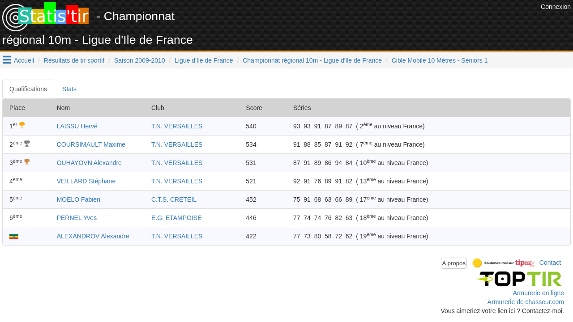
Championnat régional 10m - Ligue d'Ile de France (312, 60)
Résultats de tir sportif (74, 60)
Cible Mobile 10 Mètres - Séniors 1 (440, 60)
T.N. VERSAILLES (176, 126)
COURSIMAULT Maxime (91, 144)
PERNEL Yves (77, 217)
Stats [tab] (69, 89)
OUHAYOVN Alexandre (89, 162)
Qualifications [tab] (28, 89)
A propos (454, 263)
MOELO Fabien (78, 199)
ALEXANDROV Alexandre (93, 236)
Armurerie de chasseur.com (525, 301)
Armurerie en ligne (538, 293)
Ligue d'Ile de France (204, 60)
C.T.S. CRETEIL (174, 199)
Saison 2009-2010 (139, 60)
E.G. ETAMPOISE (176, 217)
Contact (550, 262)
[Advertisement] (376, 22)
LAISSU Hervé (77, 126)
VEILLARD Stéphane (86, 181)
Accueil (24, 60)
